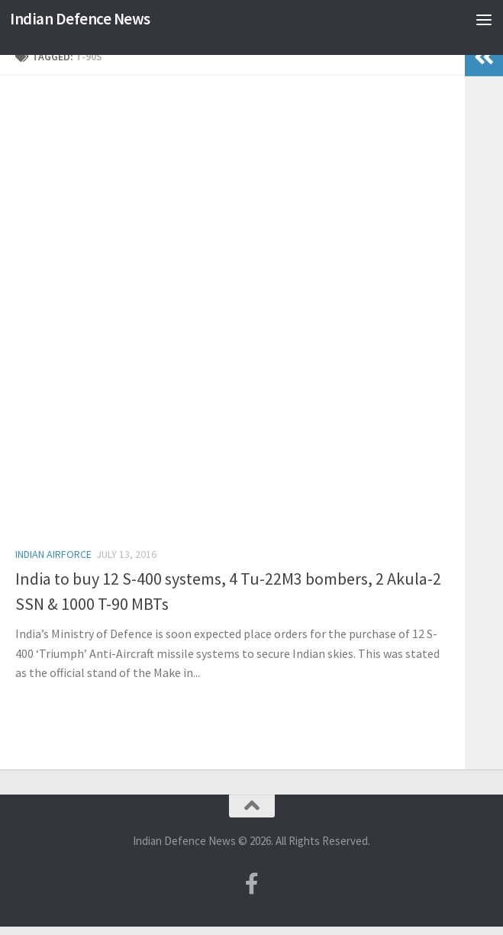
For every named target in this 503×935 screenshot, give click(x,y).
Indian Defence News (80, 18)
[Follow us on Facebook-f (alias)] (252, 884)
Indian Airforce (53, 554)
